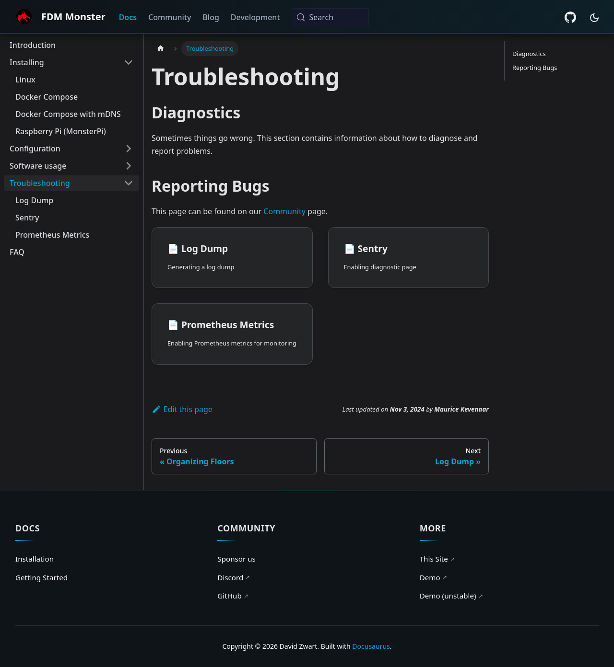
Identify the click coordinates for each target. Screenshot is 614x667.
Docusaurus (371, 646)
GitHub (232, 595)
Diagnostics (529, 53)
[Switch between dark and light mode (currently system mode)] (594, 17)
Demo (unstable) (451, 595)
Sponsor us (236, 559)
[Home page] (161, 48)
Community (169, 17)
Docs (128, 17)
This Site (437, 559)
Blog (210, 17)
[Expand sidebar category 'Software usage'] (128, 165)
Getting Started (41, 577)
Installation (34, 559)
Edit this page (182, 409)
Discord (233, 577)
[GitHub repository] (570, 17)
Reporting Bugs (534, 67)
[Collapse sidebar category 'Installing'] (128, 62)
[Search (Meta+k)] (330, 17)
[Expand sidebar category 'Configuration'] (128, 148)
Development (255, 17)
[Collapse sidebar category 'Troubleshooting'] (128, 183)
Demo (433, 577)
